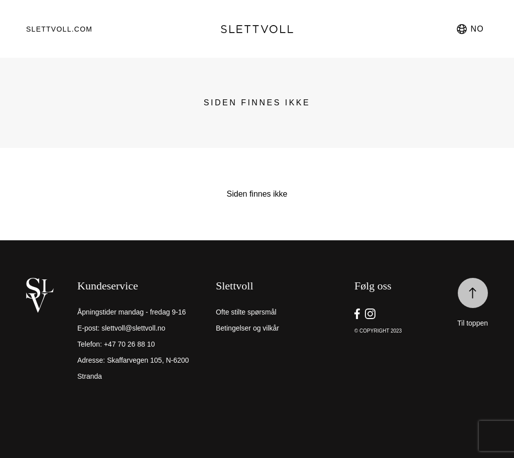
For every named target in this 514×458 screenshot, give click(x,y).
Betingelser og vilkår (247, 328)
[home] (49, 338)
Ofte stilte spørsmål (246, 312)
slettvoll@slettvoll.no (133, 328)
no (470, 29)
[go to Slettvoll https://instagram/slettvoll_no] (370, 314)
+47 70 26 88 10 (129, 344)
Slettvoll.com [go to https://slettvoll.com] (59, 29)
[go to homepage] (257, 29)
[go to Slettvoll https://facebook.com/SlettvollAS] (357, 314)
